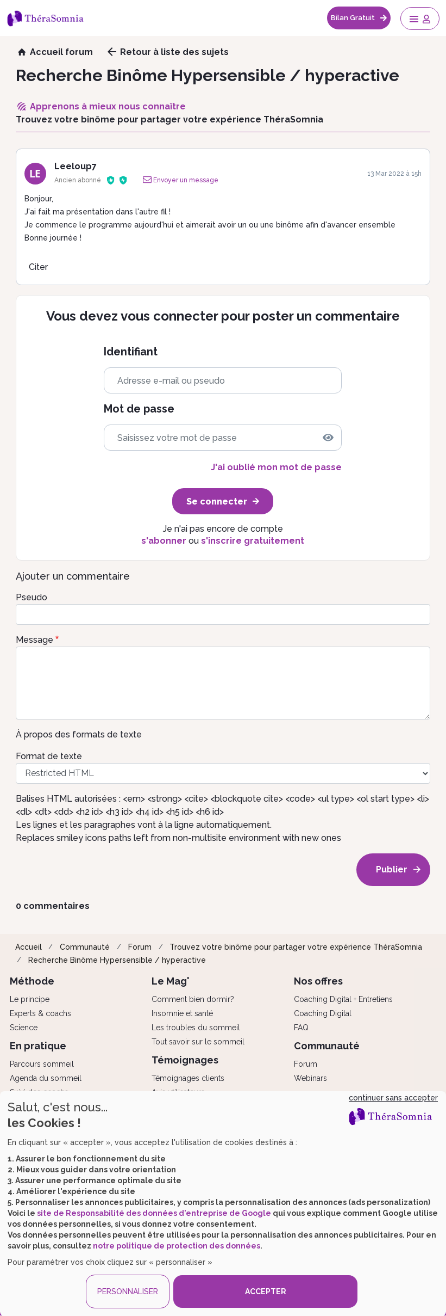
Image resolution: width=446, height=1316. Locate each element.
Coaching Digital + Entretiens (343, 999)
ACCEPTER (265, 1291)
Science (23, 1027)
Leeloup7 (75, 166)
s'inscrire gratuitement (252, 541)
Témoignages (185, 1060)
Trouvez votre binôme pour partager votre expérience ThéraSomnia (295, 947)
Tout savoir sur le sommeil (198, 1041)
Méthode (32, 981)
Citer (38, 267)
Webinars (310, 1078)
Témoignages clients (188, 1078)
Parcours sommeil (42, 1064)
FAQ (301, 1027)
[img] (328, 437)
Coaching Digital (322, 1013)
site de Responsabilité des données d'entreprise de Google (154, 1213)
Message (34, 640)
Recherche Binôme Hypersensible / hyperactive (117, 960)
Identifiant (131, 352)
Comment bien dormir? (193, 999)
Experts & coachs (40, 1013)
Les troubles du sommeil (196, 1027)
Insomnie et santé (182, 1013)
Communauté (85, 947)
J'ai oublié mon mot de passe (276, 467)
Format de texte (49, 756)
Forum (140, 947)
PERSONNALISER (127, 1291)
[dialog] (223, 1203)
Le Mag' (171, 981)
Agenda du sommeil (45, 1078)
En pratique (38, 1045)
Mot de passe (139, 409)
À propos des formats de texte (79, 734)
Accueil (28, 947)
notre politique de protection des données (176, 1245)
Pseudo (31, 597)
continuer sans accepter (393, 1097)
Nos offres (318, 981)
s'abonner (163, 541)
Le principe (29, 999)
